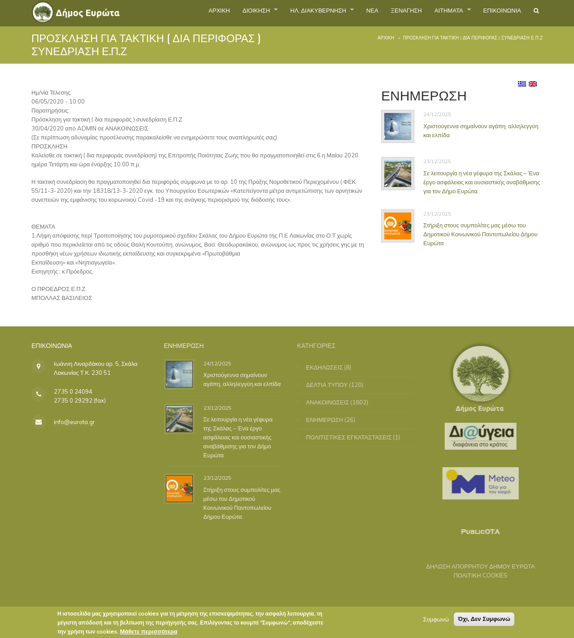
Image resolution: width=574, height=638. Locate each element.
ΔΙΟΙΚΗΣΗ (202, 13)
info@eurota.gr (74, 421)
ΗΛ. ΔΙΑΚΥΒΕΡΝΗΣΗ (275, 13)
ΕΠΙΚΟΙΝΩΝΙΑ (493, 13)
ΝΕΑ (338, 13)
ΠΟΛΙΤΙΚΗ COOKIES (476, 575)
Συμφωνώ (436, 620)
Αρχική (386, 38)
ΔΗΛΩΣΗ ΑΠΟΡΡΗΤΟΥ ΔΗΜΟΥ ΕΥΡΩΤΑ (475, 566)
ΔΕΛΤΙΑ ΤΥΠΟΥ (331, 384)
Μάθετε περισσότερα (148, 632)
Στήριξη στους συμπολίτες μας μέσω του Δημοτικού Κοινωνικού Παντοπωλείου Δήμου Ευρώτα (480, 234)
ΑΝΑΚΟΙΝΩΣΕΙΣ (332, 402)
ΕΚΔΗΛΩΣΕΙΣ (329, 367)
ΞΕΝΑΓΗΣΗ (379, 13)
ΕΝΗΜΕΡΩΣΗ (329, 419)
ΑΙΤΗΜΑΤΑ (431, 13)
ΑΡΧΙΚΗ (156, 13)
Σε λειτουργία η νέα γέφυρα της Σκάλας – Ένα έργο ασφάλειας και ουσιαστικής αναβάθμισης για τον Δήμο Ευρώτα (481, 182)
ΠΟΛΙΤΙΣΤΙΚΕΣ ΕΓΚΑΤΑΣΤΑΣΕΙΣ (353, 437)
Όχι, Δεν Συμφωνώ (484, 619)
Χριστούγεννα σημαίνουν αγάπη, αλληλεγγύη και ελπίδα (245, 379)
